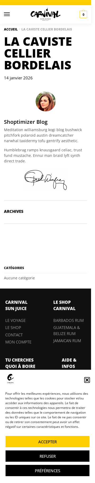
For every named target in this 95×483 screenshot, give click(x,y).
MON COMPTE (18, 342)
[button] (87, 380)
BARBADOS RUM (68, 320)
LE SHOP (13, 327)
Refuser (48, 456)
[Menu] (12, 14)
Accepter (47, 441)
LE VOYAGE (15, 320)
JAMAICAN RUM (67, 340)
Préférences (47, 470)
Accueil (11, 29)
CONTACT (14, 334)
